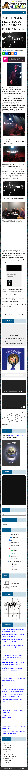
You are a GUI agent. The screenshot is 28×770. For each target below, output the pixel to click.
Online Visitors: (6, 743)
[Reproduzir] (4, 391)
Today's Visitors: (6, 747)
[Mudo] (21, 391)
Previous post (9, 314)
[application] (14, 386)
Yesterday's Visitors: (7, 751)
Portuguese (17, 1)
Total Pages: (5, 762)
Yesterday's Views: (6, 749)
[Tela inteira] (24, 391)
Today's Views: (5, 745)
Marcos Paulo (10, 50)
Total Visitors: (5, 758)
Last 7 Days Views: (6, 753)
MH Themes (22, 768)
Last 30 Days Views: (7, 755)
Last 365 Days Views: (7, 756)
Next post (20, 314)
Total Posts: (5, 760)
